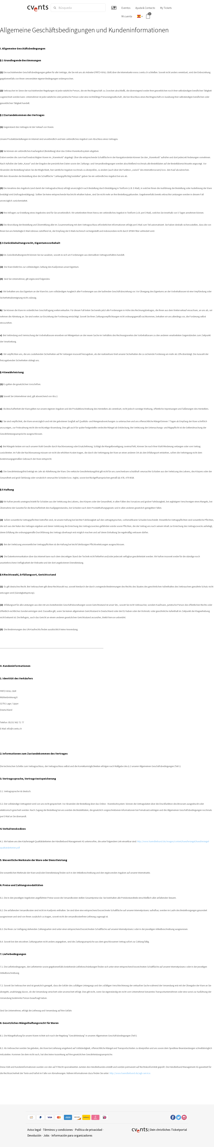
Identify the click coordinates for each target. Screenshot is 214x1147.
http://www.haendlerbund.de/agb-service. (130, 1073)
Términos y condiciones (58, 1130)
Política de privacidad (88, 1130)
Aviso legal (34, 1130)
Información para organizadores (71, 1135)
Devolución (34, 1135)
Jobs (46, 1135)
